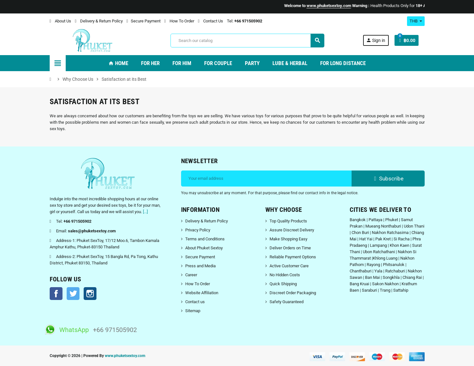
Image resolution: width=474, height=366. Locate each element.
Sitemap (192, 310)
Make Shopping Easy (288, 239)
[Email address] (266, 179)
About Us (60, 21)
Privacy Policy (197, 230)
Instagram (90, 293)
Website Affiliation (201, 292)
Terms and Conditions (205, 239)
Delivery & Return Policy (99, 21)
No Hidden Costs (285, 274)
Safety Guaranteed (287, 301)
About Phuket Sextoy (204, 247)
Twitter (73, 293)
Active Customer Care (289, 265)
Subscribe (387, 178)
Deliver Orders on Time (290, 247)
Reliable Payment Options (293, 256)
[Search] (247, 40)
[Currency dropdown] (416, 21)
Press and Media (200, 265)
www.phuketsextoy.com (125, 356)
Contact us (195, 301)
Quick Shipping (283, 283)
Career (191, 274)
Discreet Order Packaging (293, 292)
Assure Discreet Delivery (292, 230)
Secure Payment (144, 21)
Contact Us (210, 21)
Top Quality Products (288, 221)
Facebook (56, 293)
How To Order (179, 21)
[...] (145, 211)
